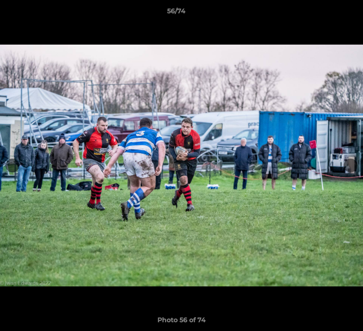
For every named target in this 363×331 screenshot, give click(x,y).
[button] (324, 13)
